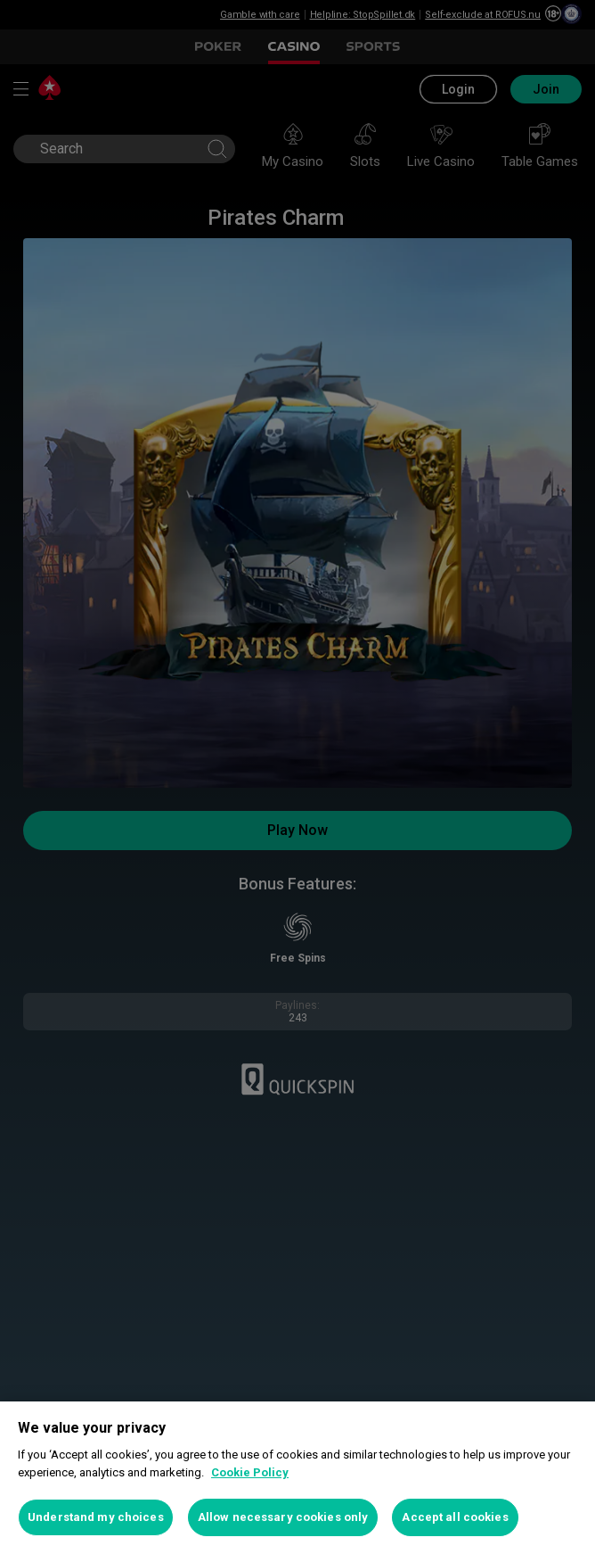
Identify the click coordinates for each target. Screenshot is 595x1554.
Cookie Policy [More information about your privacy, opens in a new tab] (250, 1472)
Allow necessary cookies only (283, 1517)
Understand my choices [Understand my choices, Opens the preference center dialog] (96, 1517)
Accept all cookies (455, 1517)
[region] (297, 1477)
